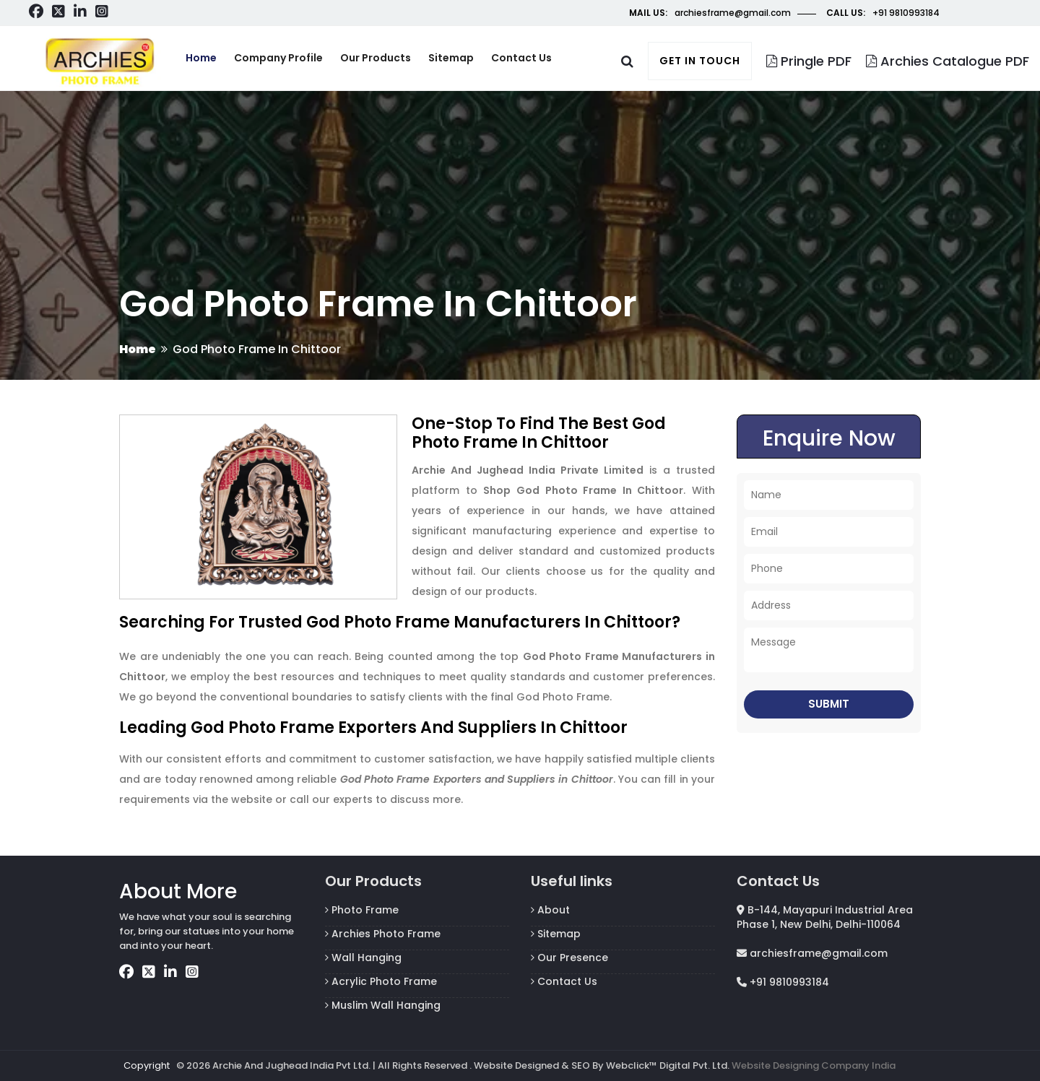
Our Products (375, 58)
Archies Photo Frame (383, 933)
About (550, 910)
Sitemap (451, 58)
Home (201, 58)
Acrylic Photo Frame (381, 981)
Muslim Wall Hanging (383, 1005)
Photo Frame (362, 910)
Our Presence (569, 957)
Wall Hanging (363, 957)
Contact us (521, 58)
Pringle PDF (809, 61)
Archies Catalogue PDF (947, 61)
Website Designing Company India (814, 1065)
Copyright (147, 1065)
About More (178, 891)
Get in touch (699, 60)
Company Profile (278, 58)
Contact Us (564, 981)
